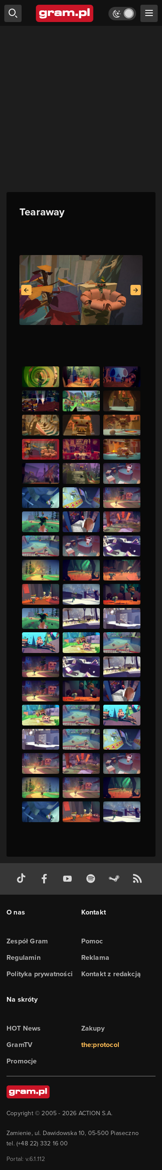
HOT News (23, 1028)
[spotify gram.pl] (92, 878)
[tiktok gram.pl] (23, 878)
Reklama (95, 957)
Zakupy (93, 1028)
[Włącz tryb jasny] (122, 13)
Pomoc (92, 941)
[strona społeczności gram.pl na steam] (116, 878)
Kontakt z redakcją (111, 974)
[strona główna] (65, 13)
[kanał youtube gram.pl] (69, 878)
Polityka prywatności (39, 974)
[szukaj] (13, 13)
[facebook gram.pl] (46, 878)
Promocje (21, 1061)
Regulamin (23, 957)
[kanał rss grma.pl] (139, 878)
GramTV (19, 1045)
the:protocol (100, 1045)
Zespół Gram (27, 941)
